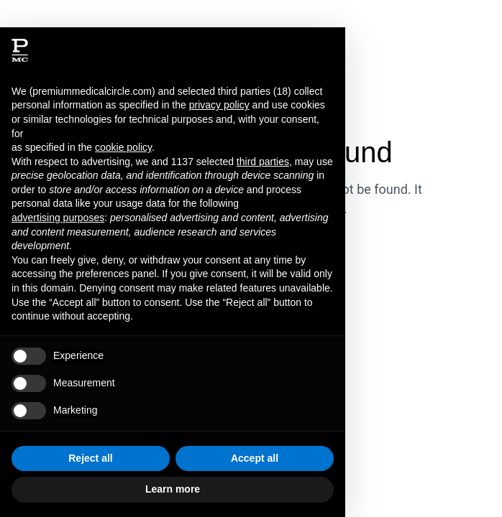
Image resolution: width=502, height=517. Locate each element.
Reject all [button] (90, 458)
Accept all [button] (254, 458)
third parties (263, 161)
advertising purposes (58, 217)
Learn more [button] (172, 489)
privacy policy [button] (219, 105)
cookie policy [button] (123, 147)
